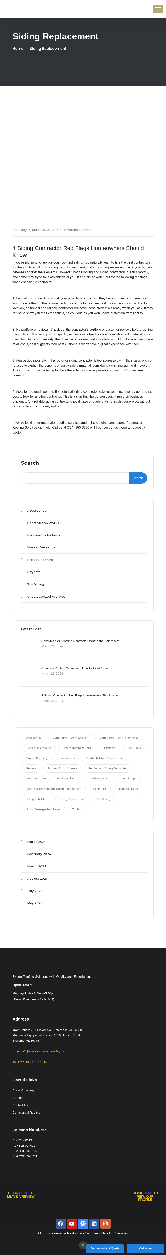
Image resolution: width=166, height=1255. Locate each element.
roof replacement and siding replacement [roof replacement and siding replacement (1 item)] (53, 788)
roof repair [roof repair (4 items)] (130, 778)
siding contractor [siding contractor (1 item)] (129, 788)
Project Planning (40, 560)
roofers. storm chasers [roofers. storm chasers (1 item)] (62, 768)
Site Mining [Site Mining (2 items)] (103, 799)
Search (30, 463)
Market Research (41, 547)
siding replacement (48, 48)
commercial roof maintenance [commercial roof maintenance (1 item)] (119, 737)
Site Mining (35, 584)
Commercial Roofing (26, 1112)
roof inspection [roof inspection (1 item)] (36, 778)
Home (19, 48)
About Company (24, 1090)
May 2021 (34, 903)
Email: (39, 1051)
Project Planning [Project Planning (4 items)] (36, 758)
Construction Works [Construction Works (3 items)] (38, 747)
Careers (18, 1097)
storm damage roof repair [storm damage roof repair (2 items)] (43, 809)
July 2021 (34, 891)
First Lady (20, 230)
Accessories (36, 511)
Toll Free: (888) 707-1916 (30, 1062)
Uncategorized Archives (46, 596)
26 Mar (146, 124)
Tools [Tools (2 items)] (75, 809)
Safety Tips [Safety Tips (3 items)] (99, 788)
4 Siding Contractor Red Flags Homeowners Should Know (80, 695)
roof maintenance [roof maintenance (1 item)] (100, 778)
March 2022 (36, 866)
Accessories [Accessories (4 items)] (33, 737)
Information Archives (75, 230)
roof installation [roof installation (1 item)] (67, 778)
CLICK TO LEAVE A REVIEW (21, 1194)
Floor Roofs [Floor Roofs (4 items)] (134, 747)
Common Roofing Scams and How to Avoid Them (75, 668)
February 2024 (39, 854)
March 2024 (36, 842)
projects (33, 572)
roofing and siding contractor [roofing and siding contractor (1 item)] (107, 768)
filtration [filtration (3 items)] (109, 747)
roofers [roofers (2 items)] (31, 768)
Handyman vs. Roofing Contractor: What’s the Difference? (80, 641)
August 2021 (37, 878)
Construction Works (43, 523)
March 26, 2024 (43, 230)
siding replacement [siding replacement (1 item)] (72, 799)
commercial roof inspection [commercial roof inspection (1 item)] (70, 737)
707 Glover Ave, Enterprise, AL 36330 (56, 1030)
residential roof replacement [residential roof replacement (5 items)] (105, 758)
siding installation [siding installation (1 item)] (37, 799)
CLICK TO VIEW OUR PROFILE (145, 1196)
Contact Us (20, 1105)
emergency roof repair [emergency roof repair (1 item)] (78, 747)
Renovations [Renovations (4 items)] (67, 758)
